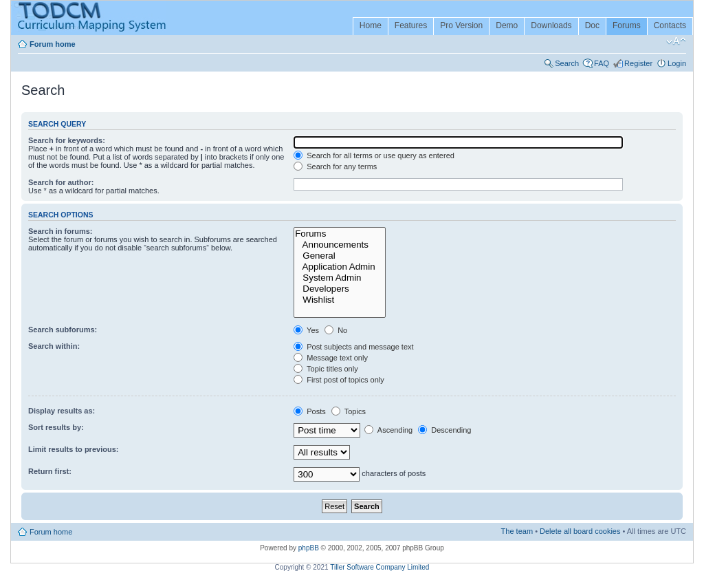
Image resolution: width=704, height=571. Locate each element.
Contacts (670, 25)
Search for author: (61, 182)
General (339, 255)
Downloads (551, 25)
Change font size (676, 41)
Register (638, 63)
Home (371, 25)
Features (411, 25)
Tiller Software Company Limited (379, 567)
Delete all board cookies (580, 531)
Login (677, 63)
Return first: (50, 471)
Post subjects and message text (353, 347)
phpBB (308, 548)
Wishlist (339, 299)
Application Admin (339, 266)
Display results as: (61, 411)
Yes (306, 330)
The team (517, 531)
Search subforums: (62, 329)
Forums (627, 25)
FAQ (601, 63)
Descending (444, 430)
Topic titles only (326, 369)
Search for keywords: (66, 140)
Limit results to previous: (73, 449)
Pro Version (461, 25)
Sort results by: (56, 427)
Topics (348, 411)
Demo (507, 25)
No (335, 330)
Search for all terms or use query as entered (374, 155)
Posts (310, 411)
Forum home (53, 44)
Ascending (388, 430)
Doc (592, 25)
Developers (339, 288)
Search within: (54, 346)
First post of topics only (339, 380)
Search (567, 63)
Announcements (339, 244)
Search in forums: (60, 231)
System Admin (339, 277)
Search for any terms (335, 166)
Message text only (331, 358)
